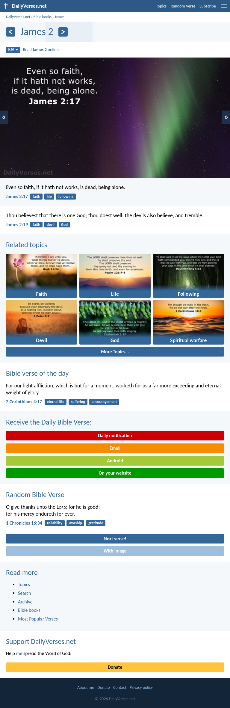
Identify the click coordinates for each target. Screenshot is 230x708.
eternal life (55, 401)
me (19, 653)
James (59, 16)
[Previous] (10, 32)
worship (75, 523)
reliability (54, 523)
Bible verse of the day (37, 373)
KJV (13, 49)
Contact (119, 687)
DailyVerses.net (18, 16)
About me (85, 687)
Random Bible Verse (35, 494)
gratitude (95, 523)
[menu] (224, 8)
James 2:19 (17, 224)
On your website (115, 473)
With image (115, 551)
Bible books (42, 16)
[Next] (63, 32)
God (64, 224)
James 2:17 (17, 196)
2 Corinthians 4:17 (24, 401)
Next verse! (115, 538)
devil (51, 224)
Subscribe (207, 6)
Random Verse (183, 6)
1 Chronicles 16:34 (24, 523)
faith (36, 196)
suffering (78, 401)
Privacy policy (141, 687)
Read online (41, 49)
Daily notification (115, 435)
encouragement (104, 401)
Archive (25, 602)
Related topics (26, 244)
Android (115, 461)
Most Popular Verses (38, 619)
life (49, 196)
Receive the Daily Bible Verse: (49, 422)
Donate (115, 667)
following (65, 196)
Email (115, 448)
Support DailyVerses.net (41, 641)
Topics (161, 6)
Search (24, 593)
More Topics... (115, 351)
